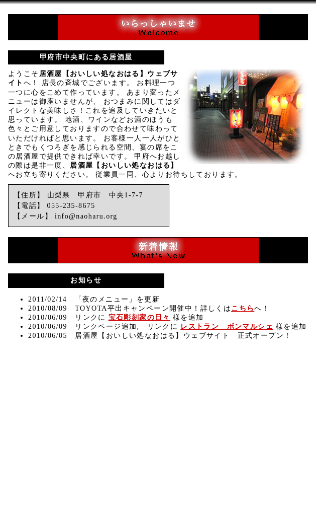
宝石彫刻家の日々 (139, 317)
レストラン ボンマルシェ (226, 326)
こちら (242, 308)
